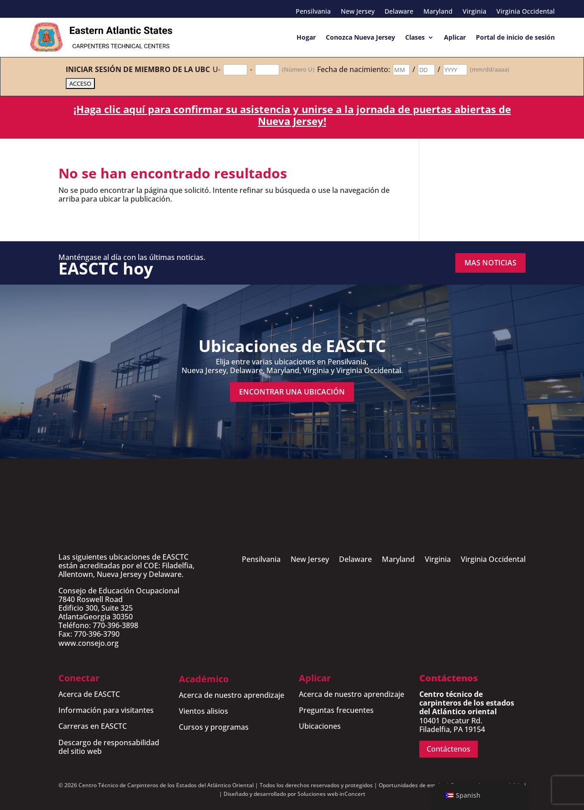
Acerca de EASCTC (89, 694)
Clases (415, 37)
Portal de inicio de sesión (515, 37)
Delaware (399, 12)
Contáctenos (448, 749)
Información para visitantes (106, 710)
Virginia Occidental (525, 12)
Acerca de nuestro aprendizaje (231, 695)
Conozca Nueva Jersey (360, 37)
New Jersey (358, 12)
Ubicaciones (320, 726)
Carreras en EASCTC (92, 726)
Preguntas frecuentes (336, 710)
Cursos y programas (214, 727)
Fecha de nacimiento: (353, 69)
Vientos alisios (203, 711)
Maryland (438, 12)
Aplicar (455, 37)
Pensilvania (313, 12)
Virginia (474, 12)
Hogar (306, 37)
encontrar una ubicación (292, 392)
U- (216, 69)
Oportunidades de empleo (412, 785)
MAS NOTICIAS (490, 263)
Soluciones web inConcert (331, 794)
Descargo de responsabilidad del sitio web (108, 746)
